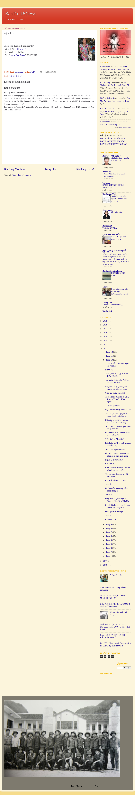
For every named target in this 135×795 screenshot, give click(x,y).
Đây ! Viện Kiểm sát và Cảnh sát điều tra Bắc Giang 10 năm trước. (115, 644)
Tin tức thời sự (15, 76)
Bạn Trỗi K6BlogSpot (111, 156)
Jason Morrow (76, 786)
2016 (105, 333)
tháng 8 (109, 528)
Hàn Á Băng (105, 82)
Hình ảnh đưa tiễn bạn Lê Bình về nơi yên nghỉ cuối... (117, 469)
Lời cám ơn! (110, 464)
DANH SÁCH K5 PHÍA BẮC (112, 141)
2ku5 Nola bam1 (107, 98)
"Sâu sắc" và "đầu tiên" (114, 439)
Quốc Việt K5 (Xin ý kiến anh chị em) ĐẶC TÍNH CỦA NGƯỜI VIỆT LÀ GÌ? (115, 626)
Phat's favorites (117, 212)
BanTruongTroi (109, 194)
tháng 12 (109, 352)
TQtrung (106, 183)
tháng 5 (109, 540)
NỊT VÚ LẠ (21, 49)
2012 (105, 348)
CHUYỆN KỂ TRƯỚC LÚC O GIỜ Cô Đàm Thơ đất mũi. (115, 605)
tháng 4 (109, 544)
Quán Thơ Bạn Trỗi (111, 234)
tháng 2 (109, 552)
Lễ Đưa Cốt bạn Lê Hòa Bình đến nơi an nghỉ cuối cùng (117, 454)
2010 (105, 565)
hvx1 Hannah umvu (108, 108)
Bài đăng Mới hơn (14, 169)
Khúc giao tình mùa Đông (112, 305)
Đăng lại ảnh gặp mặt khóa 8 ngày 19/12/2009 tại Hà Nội (119, 291)
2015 (105, 337)
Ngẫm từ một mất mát (114, 460)
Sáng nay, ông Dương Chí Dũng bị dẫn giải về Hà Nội (117, 500)
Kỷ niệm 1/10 (110, 519)
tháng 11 (109, 356)
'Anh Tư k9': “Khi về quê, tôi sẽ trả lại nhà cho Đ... (118, 427)
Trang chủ (50, 169)
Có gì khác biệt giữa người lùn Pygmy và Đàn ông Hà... (117, 387)
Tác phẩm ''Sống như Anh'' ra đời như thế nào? (117, 381)
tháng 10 (109, 360)
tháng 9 (109, 524)
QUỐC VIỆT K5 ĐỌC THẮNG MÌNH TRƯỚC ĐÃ (113, 597)
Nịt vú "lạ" (109, 370)
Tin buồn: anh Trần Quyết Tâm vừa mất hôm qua (119, 198)
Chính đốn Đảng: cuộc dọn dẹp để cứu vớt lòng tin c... (117, 506)
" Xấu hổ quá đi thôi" (113, 405)
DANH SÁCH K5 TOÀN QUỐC (113, 144)
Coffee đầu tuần (116, 575)
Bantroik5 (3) (108, 172)
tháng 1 (109, 556)
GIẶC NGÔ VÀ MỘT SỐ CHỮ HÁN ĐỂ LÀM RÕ (113, 636)
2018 (105, 325)
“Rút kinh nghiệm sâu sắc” (116, 449)
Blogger (98, 786)
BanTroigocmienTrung (112, 271)
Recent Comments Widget (125, 127)
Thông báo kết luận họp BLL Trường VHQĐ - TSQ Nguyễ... (117, 399)
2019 (105, 321)
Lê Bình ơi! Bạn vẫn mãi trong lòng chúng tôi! (117, 434)
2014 (105, 340)
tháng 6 (109, 536)
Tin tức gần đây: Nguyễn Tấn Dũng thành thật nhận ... (117, 414)
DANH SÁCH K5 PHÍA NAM (112, 138)
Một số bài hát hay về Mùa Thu (118, 409)
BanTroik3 (107, 226)
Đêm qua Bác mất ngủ (114, 511)
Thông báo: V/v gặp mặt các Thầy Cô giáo (116, 375)
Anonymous (105, 66)
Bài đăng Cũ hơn (85, 169)
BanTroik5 (107, 311)
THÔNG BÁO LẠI (109, 228)
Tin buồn (108, 484)
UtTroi (105, 287)
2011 (105, 561)
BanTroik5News (20, 13)
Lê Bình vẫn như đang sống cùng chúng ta (116, 489)
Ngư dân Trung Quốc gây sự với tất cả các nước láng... (116, 421)
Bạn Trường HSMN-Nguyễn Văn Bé (114, 251)
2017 (105, 329)
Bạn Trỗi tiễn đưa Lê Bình (115, 480)
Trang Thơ (107, 302)
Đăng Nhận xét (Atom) (21, 175)
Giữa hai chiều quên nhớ (115, 393)
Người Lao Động (17, 55)
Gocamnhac (107, 210)
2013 (105, 345)
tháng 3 (109, 548)
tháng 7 (109, 532)
